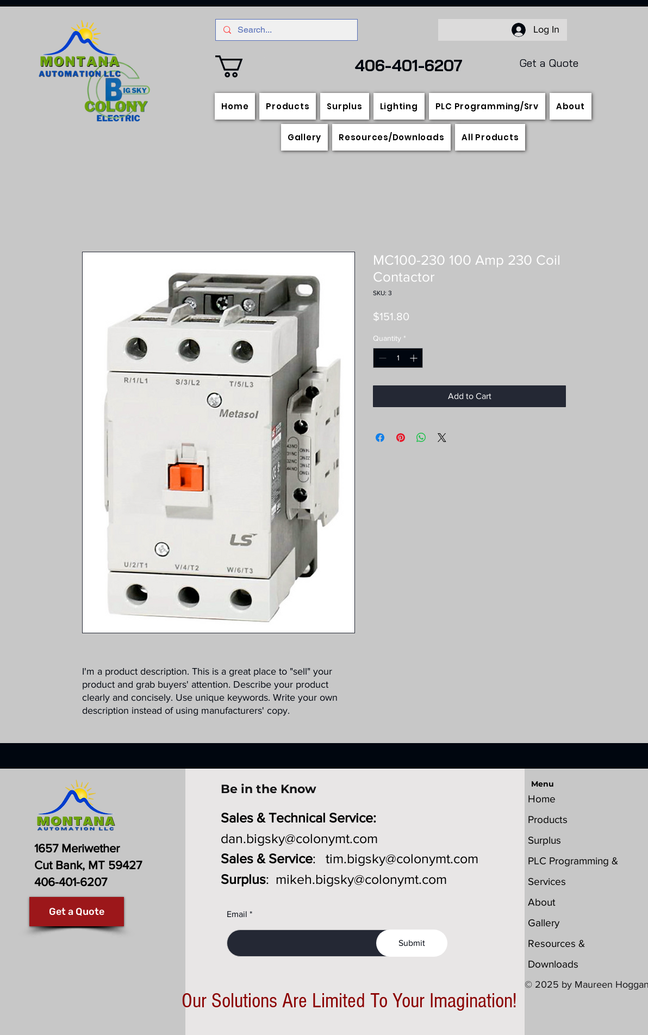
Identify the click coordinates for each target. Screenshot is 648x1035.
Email (237, 914)
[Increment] (414, 357)
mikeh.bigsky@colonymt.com (361, 879)
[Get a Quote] (76, 911)
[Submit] (411, 943)
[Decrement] (381, 357)
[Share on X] (441, 437)
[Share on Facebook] (380, 437)
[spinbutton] (398, 357)
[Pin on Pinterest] (400, 437)
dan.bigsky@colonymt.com (299, 838)
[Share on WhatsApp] (421, 437)
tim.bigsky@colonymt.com (402, 858)
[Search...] (286, 30)
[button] (242, 66)
